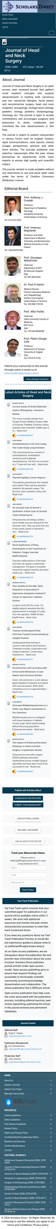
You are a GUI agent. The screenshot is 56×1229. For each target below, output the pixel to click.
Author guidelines (12, 1115)
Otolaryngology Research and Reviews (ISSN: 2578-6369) (25, 1188)
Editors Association (10, 19)
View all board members (37, 379)
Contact (8, 1150)
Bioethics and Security (14, 1141)
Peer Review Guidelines (15, 1124)
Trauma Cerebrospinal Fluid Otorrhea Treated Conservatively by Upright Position (30, 634)
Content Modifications (14, 1146)
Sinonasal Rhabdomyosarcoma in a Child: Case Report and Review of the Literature (30, 709)
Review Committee (9, 23)
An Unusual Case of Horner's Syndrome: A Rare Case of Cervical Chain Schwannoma (29, 511)
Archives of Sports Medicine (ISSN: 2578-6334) (26, 1174)
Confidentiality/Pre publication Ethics (21, 1137)
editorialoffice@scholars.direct (21, 373)
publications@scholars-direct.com (25, 1062)
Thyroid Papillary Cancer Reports (28, 477)
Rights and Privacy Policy (16, 1133)
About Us (8, 1080)
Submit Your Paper (13, 1089)
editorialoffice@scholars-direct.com (25, 1049)
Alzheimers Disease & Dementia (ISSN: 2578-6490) (25, 1161)
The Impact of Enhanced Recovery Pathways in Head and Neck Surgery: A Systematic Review (29, 746)
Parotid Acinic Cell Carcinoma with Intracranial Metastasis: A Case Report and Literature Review (29, 671)
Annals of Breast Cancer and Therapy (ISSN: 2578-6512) (24, 1210)
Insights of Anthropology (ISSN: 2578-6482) (24, 1182)
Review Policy (7, 15)
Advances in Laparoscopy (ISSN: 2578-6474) (25, 1178)
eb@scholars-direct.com (20, 1036)
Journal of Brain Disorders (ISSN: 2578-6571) (25, 1198)
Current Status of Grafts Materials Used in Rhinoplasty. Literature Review (29, 410)
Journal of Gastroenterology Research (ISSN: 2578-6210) (25, 1168)
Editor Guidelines (12, 1120)
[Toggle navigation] (51, 33)
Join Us (5, 27)
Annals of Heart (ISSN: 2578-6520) (20, 1193)
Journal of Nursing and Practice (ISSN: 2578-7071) (25, 1203)
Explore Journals (12, 1085)
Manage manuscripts (14, 1093)
